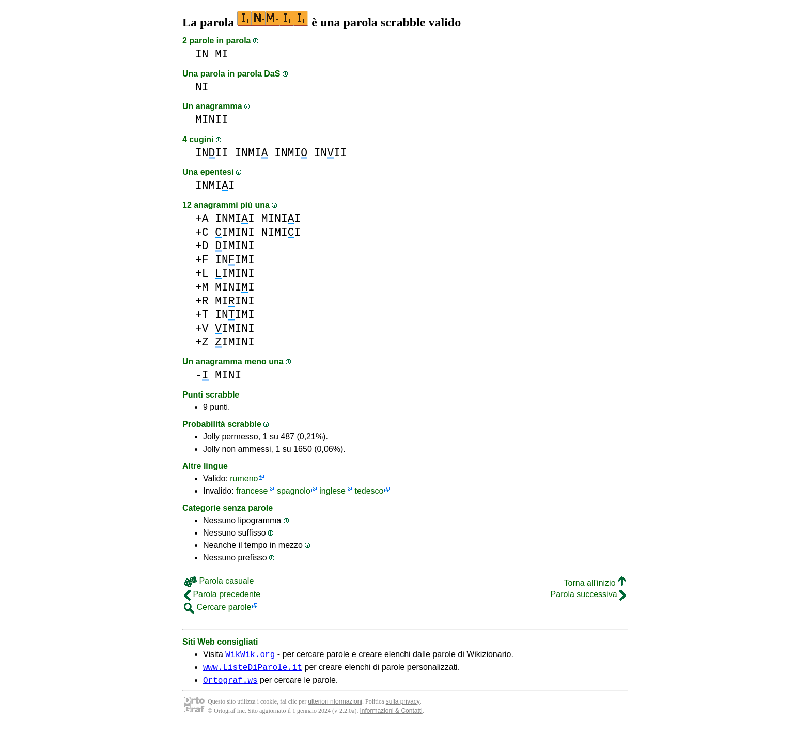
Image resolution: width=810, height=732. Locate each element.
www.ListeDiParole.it (252, 670)
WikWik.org (250, 655)
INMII (215, 185)
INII (211, 152)
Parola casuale (219, 580)
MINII (211, 119)
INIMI (235, 259)
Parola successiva (588, 594)
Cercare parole (217, 607)
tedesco (368, 490)
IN (202, 54)
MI (221, 54)
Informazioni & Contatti (391, 715)
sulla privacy (403, 706)
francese (252, 490)
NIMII (281, 232)
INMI (251, 152)
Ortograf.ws (230, 684)
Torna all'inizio (595, 582)
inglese (332, 490)
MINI (228, 375)
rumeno (244, 478)
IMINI (235, 232)
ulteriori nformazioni (335, 706)
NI (202, 87)
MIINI (235, 301)
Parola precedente (222, 594)
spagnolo (293, 490)
